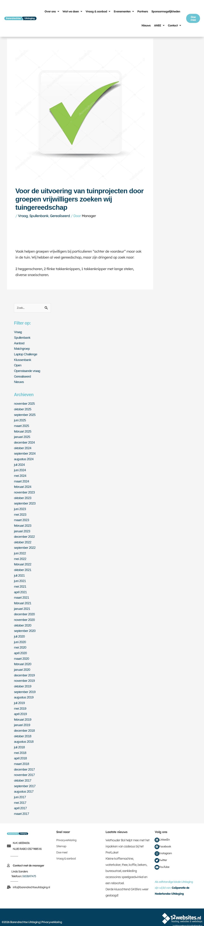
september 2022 (25, 544)
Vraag (23, 216)
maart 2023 (22, 516)
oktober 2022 (23, 538)
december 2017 (25, 761)
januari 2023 (22, 527)
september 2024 (25, 451)
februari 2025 (23, 430)
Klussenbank (23, 359)
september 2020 (25, 625)
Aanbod (19, 343)
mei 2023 (20, 511)
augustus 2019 (24, 690)
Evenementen (124, 11)
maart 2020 (22, 652)
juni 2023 (20, 506)
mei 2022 (20, 554)
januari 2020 (22, 663)
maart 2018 (22, 755)
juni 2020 (20, 636)
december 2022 (25, 533)
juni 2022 (20, 549)
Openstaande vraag (28, 370)
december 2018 (25, 723)
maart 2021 (22, 592)
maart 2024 (22, 479)
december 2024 (25, 441)
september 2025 (25, 413)
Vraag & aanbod (98, 11)
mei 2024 (20, 473)
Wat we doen (72, 11)
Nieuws (146, 25)
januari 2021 (22, 603)
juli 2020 (20, 630)
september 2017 (25, 777)
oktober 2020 (23, 620)
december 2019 (25, 668)
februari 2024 (23, 484)
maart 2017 (22, 804)
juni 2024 (20, 468)
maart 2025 (22, 424)
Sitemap (61, 836)
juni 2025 (20, 419)
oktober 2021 (23, 565)
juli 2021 (20, 571)
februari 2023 (23, 522)
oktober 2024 (23, 446)
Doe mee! (61, 843)
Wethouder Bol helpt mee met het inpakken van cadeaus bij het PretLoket (127, 837)
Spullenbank (38, 216)
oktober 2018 (23, 728)
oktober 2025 (23, 408)
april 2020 (21, 647)
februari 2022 (23, 560)
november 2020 (25, 614)
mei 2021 (20, 582)
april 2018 (21, 750)
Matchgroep (22, 348)
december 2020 (25, 609)
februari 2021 (23, 598)
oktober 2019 (23, 679)
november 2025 (25, 403)
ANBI (159, 25)
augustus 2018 (24, 734)
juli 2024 (20, 462)
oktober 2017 (23, 772)
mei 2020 (20, 641)
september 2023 (25, 500)
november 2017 (25, 766)
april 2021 (21, 587)
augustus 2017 (24, 782)
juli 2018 (20, 739)
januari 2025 (22, 435)
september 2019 (25, 685)
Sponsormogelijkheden (165, 11)
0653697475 (29, 866)
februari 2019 (23, 712)
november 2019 (25, 674)
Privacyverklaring (66, 830)
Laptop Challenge (26, 354)
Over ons (52, 11)
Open (18, 365)
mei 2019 (20, 701)
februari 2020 (23, 658)
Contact (174, 25)
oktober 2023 (23, 495)
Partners (142, 11)
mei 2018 (20, 744)
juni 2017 (20, 788)
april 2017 (21, 799)
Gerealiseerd (60, 216)
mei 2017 (20, 793)
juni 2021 (20, 576)
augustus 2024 (24, 457)
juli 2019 (20, 696)
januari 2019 (22, 717)
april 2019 (21, 706)
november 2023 (25, 489)
